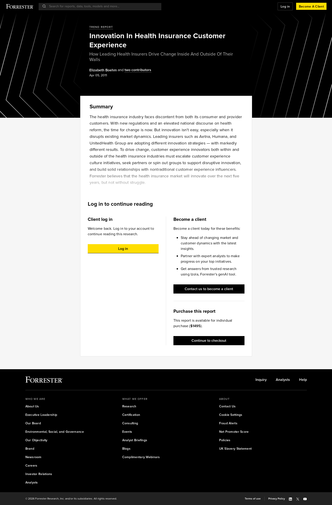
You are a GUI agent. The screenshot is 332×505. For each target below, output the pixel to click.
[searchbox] (102, 6)
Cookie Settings (230, 414)
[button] (285, 6)
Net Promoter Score (234, 431)
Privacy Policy (276, 499)
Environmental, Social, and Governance (54, 431)
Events (127, 431)
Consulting (130, 423)
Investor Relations (38, 474)
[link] (261, 379)
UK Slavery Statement (235, 448)
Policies (225, 440)
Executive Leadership (41, 414)
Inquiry (261, 379)
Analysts (283, 379)
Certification (131, 414)
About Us (32, 406)
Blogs (126, 448)
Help (303, 379)
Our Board (33, 423)
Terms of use (253, 499)
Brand (29, 448)
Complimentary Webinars (141, 457)
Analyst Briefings (134, 440)
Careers (31, 465)
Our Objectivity (36, 440)
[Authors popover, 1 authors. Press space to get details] (103, 70)
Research (129, 406)
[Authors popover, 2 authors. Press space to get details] (134, 70)
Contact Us (227, 406)
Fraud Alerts (228, 423)
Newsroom (33, 457)
